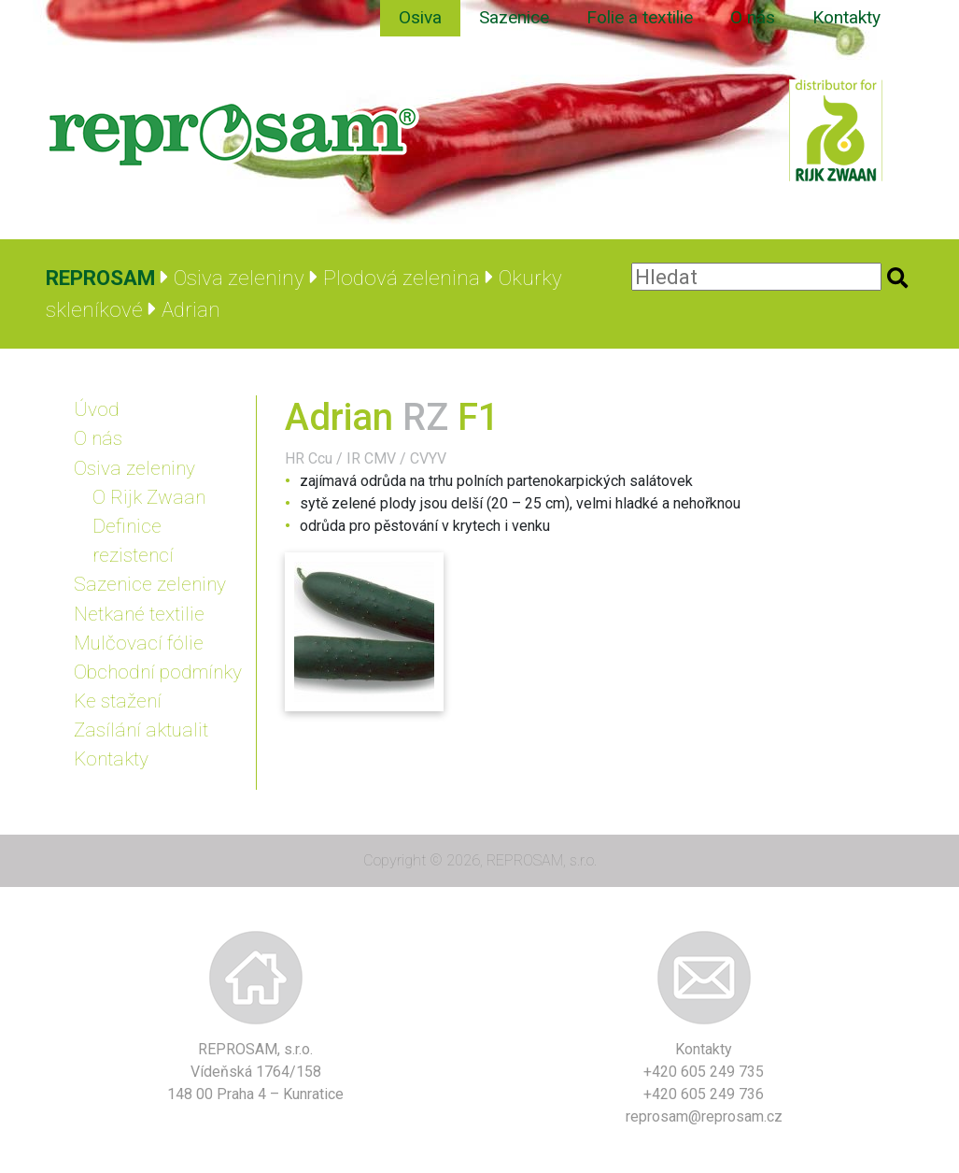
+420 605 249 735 (703, 1071)
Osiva (420, 17)
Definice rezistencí (133, 540)
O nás (752, 17)
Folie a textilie (639, 17)
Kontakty (846, 17)
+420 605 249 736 (703, 1094)
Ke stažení (118, 701)
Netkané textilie (139, 614)
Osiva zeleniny (134, 468)
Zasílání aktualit (141, 730)
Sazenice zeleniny (150, 584)
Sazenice (514, 17)
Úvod (97, 409)
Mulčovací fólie (139, 643)
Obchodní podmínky (158, 672)
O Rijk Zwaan (148, 497)
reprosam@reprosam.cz (704, 1116)
